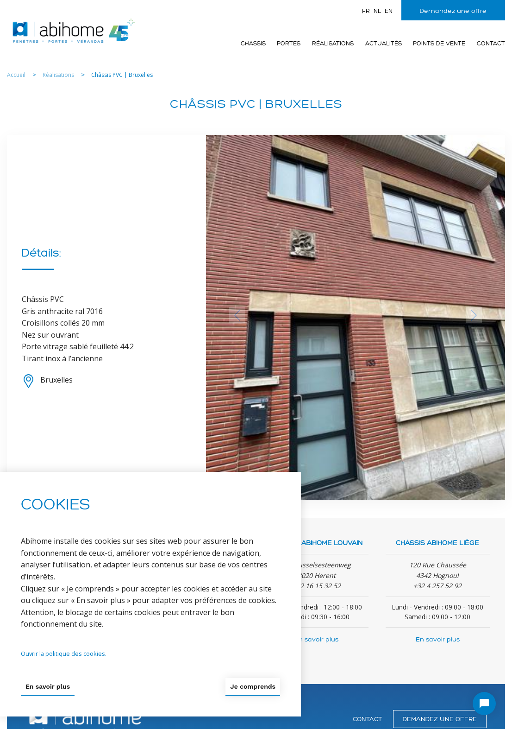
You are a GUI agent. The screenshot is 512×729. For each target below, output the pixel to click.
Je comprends (252, 686)
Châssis (253, 43)
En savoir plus (316, 639)
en (389, 11)
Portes (288, 43)
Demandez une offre (453, 10)
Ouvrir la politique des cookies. (63, 653)
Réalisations (333, 43)
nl (377, 11)
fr (366, 11)
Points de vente (439, 43)
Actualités (383, 43)
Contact (491, 43)
